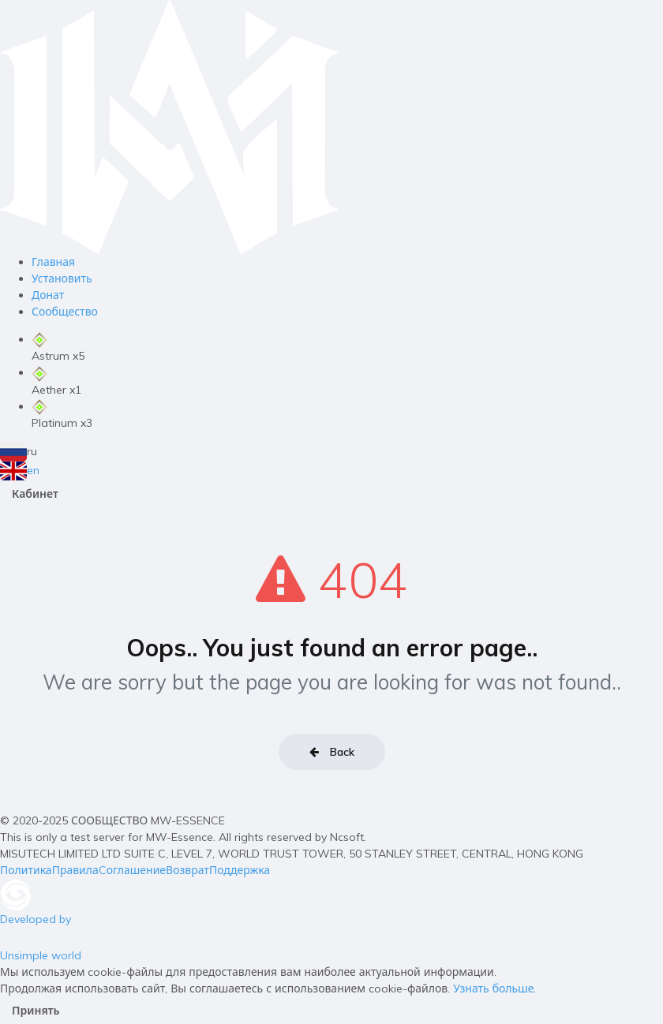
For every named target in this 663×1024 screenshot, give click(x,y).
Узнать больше (493, 988)
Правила (75, 870)
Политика (26, 870)
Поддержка (239, 870)
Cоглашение (132, 870)
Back (331, 752)
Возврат (187, 870)
